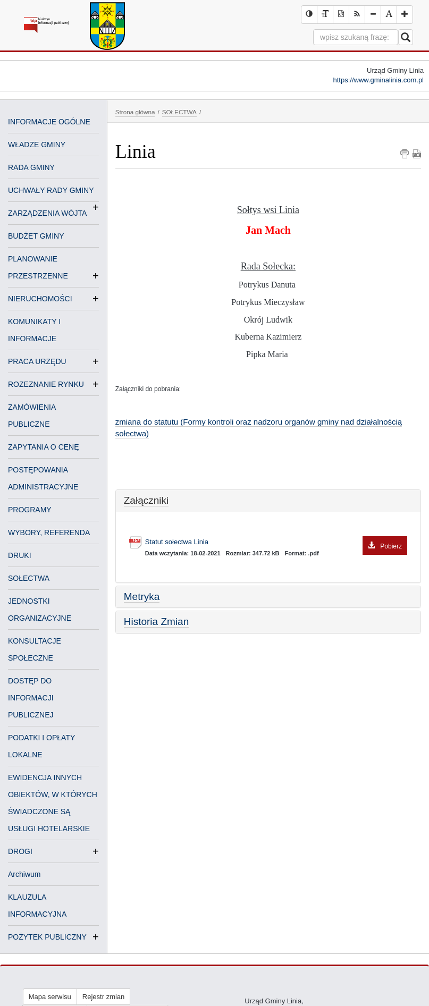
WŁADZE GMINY (36, 144)
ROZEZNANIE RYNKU (46, 384)
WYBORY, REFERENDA (49, 532)
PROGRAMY (30, 509)
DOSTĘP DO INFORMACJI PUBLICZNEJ (31, 698)
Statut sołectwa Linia (276, 542)
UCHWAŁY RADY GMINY (51, 191)
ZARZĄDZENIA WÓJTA (47, 213)
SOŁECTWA (28, 578)
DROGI (20, 851)
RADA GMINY (31, 167)
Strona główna (135, 111)
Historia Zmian (156, 621)
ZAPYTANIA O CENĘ (43, 447)
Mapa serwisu (50, 997)
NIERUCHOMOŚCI (40, 298)
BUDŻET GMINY (36, 236)
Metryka (142, 596)
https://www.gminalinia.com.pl (378, 80)
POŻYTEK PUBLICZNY (47, 937)
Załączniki (146, 500)
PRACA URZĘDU (37, 361)
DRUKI (19, 555)
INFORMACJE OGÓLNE (49, 121)
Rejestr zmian (103, 997)
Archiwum (24, 874)
